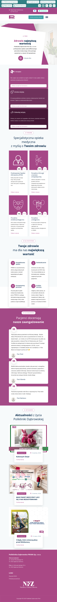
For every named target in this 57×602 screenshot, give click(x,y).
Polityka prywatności (14, 579)
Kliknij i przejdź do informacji (19, 106)
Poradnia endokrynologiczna (17, 219)
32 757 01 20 (14, 11)
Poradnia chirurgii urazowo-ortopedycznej (37, 175)
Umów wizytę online (36, 17)
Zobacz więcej (15, 192)
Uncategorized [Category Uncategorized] (21, 453)
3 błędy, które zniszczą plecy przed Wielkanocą (26, 541)
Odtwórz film (24, 58)
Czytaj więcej (20, 459)
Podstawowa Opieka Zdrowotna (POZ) (18, 174)
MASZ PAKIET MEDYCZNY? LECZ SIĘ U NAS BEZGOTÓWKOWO (28, 498)
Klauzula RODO (13, 576)
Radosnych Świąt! (22, 457)
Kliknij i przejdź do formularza (19, 86)
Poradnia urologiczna (35, 219)
